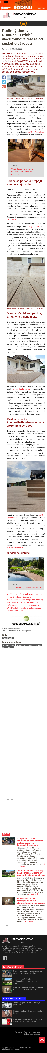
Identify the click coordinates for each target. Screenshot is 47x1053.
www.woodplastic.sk (15, 548)
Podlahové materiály (24, 645)
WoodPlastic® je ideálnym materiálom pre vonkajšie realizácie (22, 171)
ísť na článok (33, 894)
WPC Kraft (11, 220)
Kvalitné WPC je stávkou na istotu (26, 588)
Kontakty (18, 1032)
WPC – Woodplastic (36, 132)
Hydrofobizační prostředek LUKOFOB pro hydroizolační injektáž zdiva (27, 1020)
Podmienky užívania (32, 1032)
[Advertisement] (23, 724)
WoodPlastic (8, 638)
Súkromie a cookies (32, 1034)
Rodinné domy (8, 645)
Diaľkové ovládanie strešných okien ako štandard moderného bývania (28, 988)
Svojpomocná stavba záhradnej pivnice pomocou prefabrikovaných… (28, 972)
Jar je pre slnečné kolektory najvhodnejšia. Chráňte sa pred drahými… (25, 981)
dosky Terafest (34, 227)
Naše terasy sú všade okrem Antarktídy (23, 605)
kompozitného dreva (21, 389)
